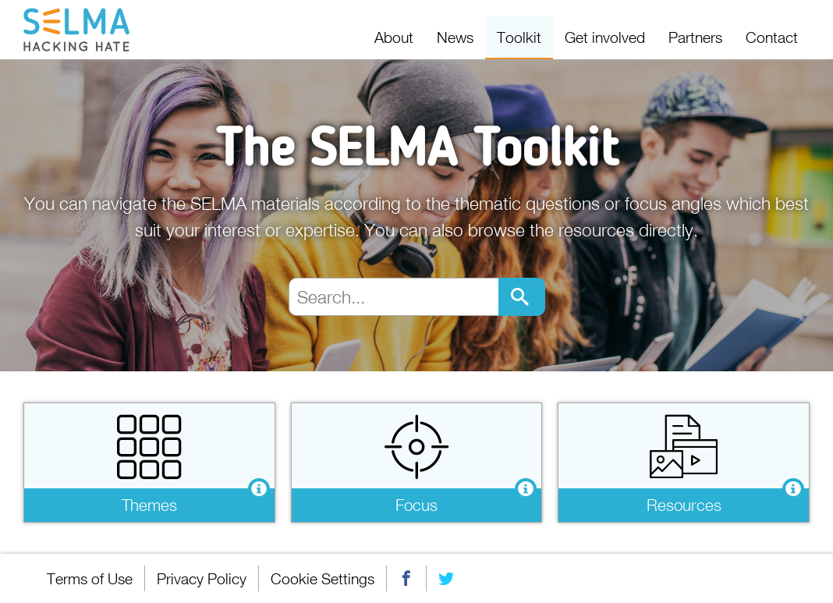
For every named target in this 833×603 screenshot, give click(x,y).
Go (521, 297)
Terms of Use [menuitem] (90, 578)
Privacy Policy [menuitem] (201, 578)
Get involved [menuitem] (605, 37)
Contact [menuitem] (772, 37)
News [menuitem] (455, 37)
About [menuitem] (393, 37)
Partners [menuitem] (695, 37)
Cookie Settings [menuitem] (322, 578)
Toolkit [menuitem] (519, 37)
